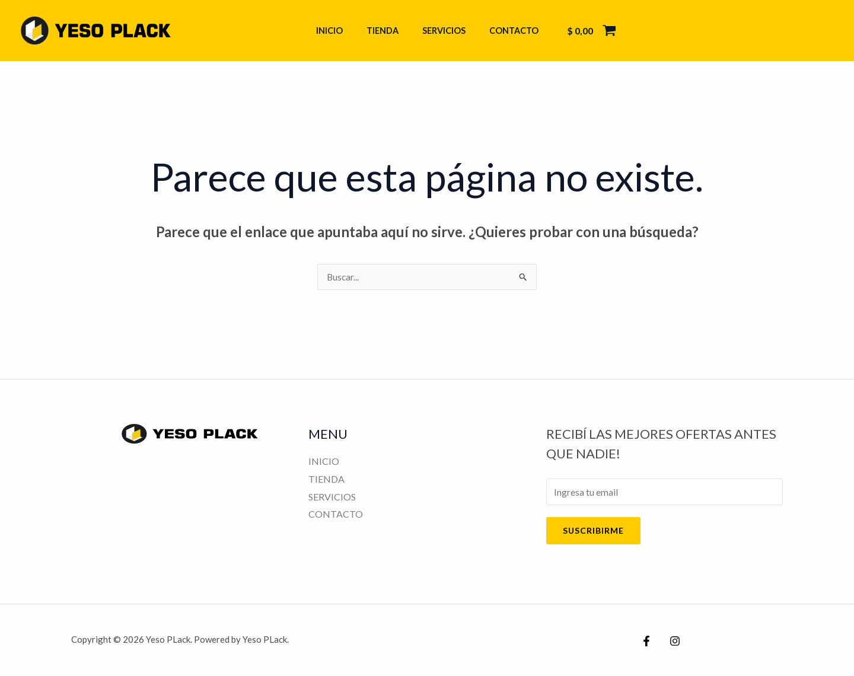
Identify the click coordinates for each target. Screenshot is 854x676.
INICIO (339, 30)
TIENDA (385, 30)
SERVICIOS (440, 30)
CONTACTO (503, 30)
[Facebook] (646, 641)
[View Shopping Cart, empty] (578, 30)
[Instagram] (672, 641)
